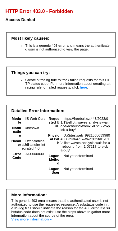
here (83, 87)
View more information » (31, 219)
